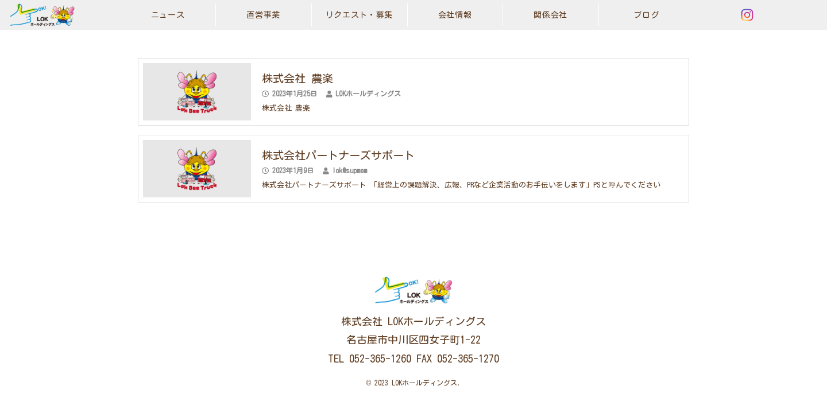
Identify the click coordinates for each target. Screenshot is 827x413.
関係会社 (550, 15)
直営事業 (263, 15)
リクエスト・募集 (359, 15)
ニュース (168, 15)
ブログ (646, 15)
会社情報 (455, 15)
